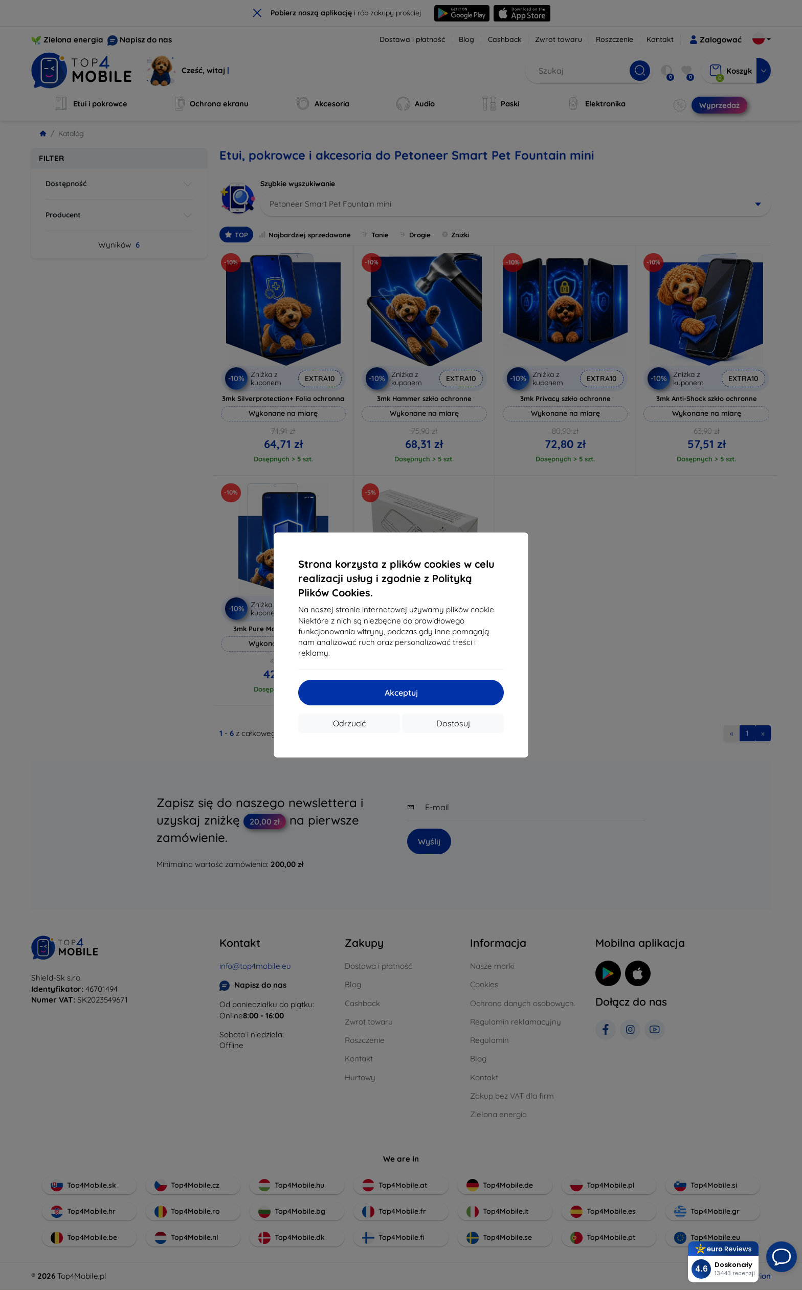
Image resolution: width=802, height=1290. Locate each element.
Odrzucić (349, 723)
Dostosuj (453, 723)
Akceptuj (401, 692)
